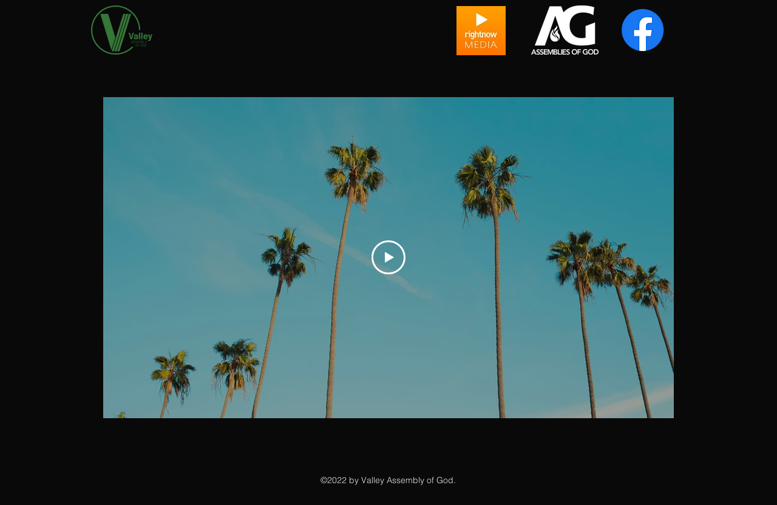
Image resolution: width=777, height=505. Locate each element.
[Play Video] (388, 257)
